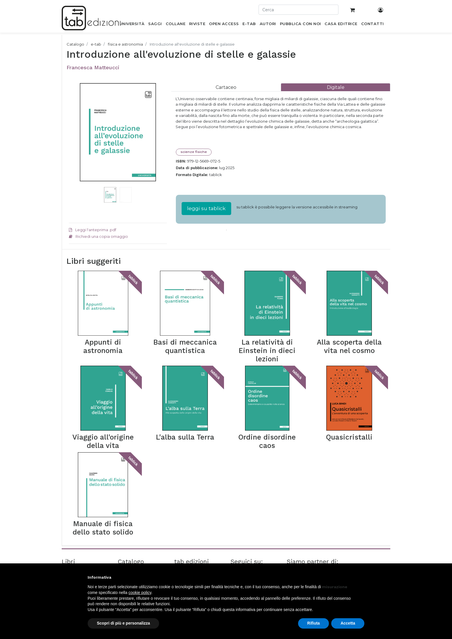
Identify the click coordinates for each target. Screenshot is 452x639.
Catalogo (75, 44)
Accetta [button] (347, 623)
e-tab (96, 44)
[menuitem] (131, 24)
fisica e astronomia (125, 44)
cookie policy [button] (140, 592)
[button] (76, 141)
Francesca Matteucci (93, 67)
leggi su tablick (206, 208)
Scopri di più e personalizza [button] (123, 623)
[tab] (226, 87)
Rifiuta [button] (313, 623)
